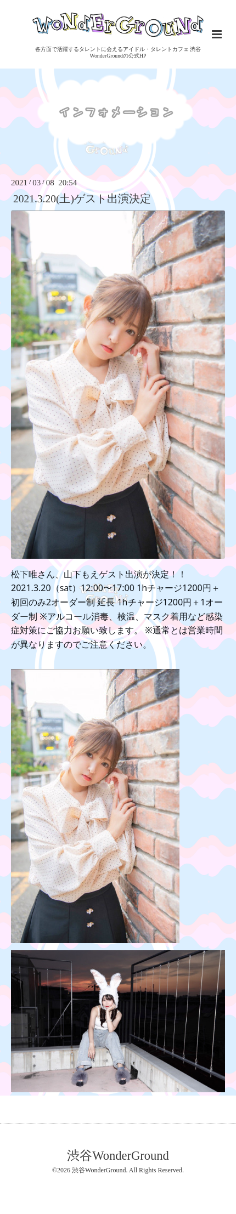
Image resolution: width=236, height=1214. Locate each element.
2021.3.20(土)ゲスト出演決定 (82, 199)
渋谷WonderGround (117, 1155)
